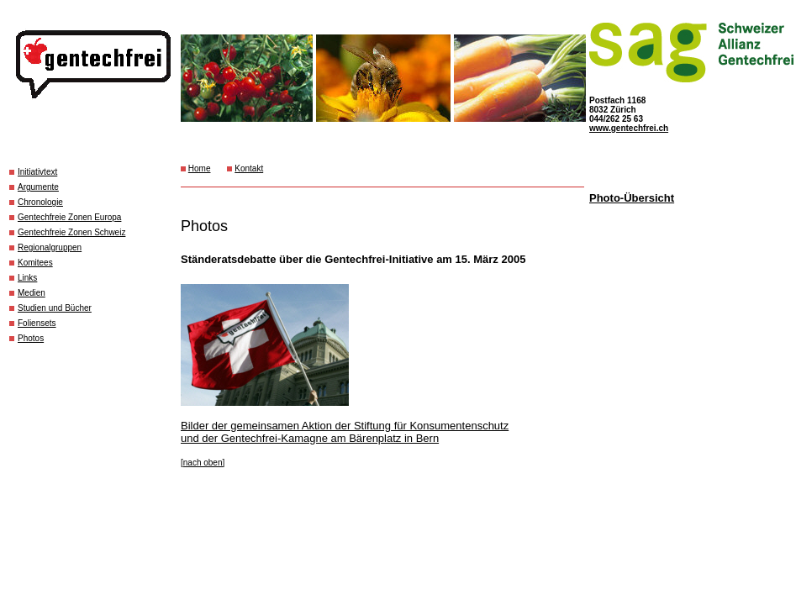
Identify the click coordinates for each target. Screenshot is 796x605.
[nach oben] (202, 462)
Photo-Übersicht (631, 198)
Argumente (38, 187)
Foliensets (37, 323)
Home (199, 168)
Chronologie (40, 202)
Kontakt (249, 168)
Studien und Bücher (55, 308)
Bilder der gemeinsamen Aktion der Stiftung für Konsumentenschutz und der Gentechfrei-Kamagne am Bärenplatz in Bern (345, 432)
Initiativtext (37, 171)
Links (27, 277)
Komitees (35, 262)
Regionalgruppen (50, 247)
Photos (31, 338)
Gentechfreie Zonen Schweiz (71, 232)
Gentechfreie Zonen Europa (69, 217)
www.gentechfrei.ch (628, 128)
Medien (31, 292)
